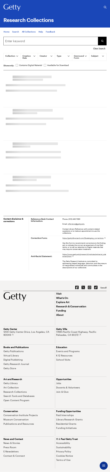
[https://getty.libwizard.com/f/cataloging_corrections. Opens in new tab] (83, 238)
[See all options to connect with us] (103, 288)
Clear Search (99, 48)
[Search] (50, 41)
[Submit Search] (102, 41)
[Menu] (104, 466)
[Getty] (12, 7)
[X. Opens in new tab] (83, 287)
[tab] (12, 57)
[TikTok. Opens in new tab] (96, 287)
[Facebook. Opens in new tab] (77, 287)
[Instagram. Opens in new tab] (89, 287)
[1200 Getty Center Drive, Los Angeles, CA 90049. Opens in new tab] (28, 333)
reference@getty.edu (76, 224)
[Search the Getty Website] (105, 7)
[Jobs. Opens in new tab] (58, 383)
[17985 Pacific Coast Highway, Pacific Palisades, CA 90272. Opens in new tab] (81, 333)
